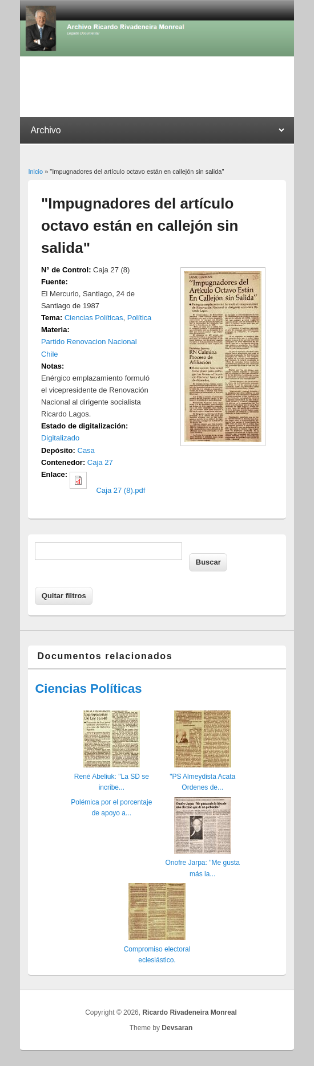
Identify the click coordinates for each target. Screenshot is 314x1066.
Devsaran (177, 1028)
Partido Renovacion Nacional (89, 341)
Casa (86, 450)
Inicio (35, 171)
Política (139, 317)
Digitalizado (60, 438)
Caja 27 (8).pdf (120, 490)
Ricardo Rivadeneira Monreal (189, 1012)
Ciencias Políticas (94, 317)
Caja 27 (100, 462)
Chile (49, 354)
